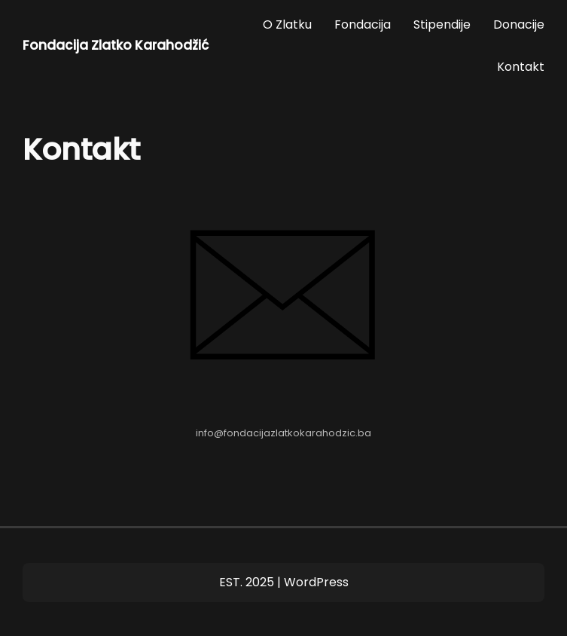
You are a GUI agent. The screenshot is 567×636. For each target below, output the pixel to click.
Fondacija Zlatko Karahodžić (116, 45)
